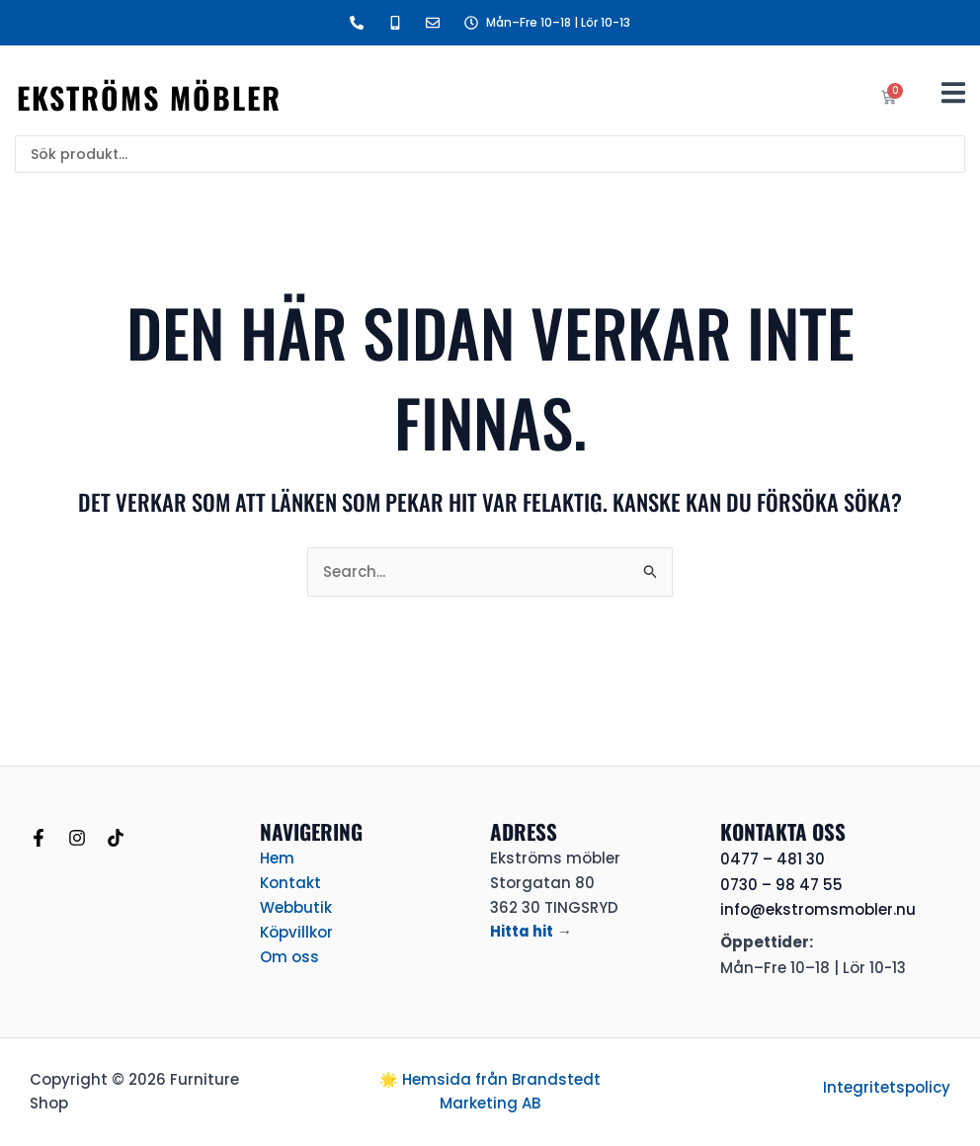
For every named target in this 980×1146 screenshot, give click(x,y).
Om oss (289, 955)
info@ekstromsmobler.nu (818, 909)
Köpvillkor (296, 931)
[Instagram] (77, 838)
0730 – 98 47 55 (781, 884)
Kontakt (290, 882)
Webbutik (296, 907)
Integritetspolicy (886, 1087)
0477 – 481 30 (772, 859)
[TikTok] (115, 838)
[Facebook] (38, 838)
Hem (277, 858)
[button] (953, 92)
